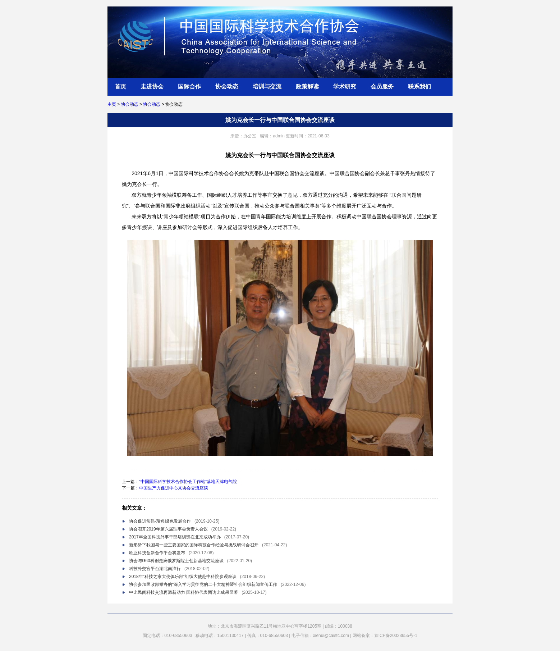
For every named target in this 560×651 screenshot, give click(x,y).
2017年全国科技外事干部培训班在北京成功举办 (175, 537)
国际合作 (189, 86)
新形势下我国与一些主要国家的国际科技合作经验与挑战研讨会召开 (193, 544)
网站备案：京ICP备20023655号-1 (385, 635)
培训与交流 (267, 86)
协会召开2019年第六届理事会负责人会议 (168, 529)
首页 (120, 86)
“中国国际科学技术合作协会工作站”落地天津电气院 (188, 481)
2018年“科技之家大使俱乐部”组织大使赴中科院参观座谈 (183, 576)
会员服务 (382, 86)
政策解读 (307, 86)
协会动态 (226, 86)
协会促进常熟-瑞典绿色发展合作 (160, 521)
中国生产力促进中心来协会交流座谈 (173, 488)
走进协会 (152, 86)
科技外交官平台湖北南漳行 (155, 568)
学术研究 (344, 86)
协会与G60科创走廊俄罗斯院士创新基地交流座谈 (176, 560)
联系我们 (419, 86)
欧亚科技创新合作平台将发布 (157, 552)
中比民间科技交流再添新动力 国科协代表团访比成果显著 (183, 592)
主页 (111, 104)
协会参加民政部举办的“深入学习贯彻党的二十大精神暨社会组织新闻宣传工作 (203, 584)
